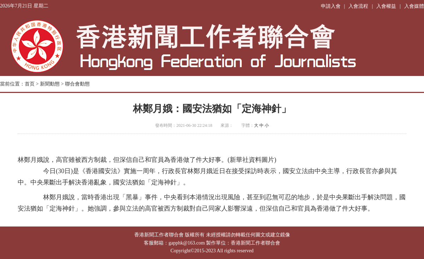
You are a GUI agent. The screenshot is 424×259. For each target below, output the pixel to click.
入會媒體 (414, 6)
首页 (30, 84)
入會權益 (386, 6)
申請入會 (331, 6)
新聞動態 (50, 84)
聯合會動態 (77, 84)
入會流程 (358, 6)
